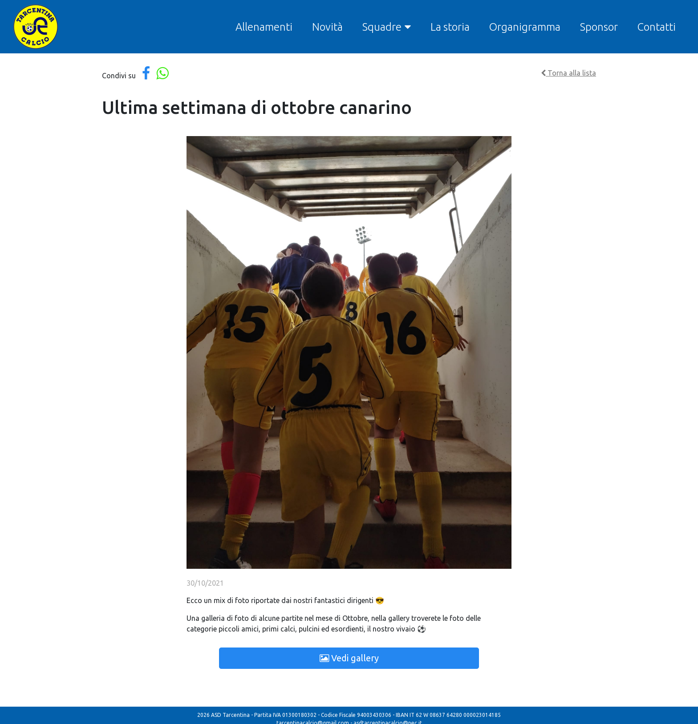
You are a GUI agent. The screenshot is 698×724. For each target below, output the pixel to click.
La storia (450, 27)
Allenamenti (263, 27)
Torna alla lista (568, 73)
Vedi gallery (349, 658)
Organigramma (524, 27)
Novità (327, 27)
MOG (401, 718)
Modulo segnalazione (364, 718)
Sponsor (599, 27)
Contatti (656, 27)
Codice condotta (311, 718)
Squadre (382, 27)
